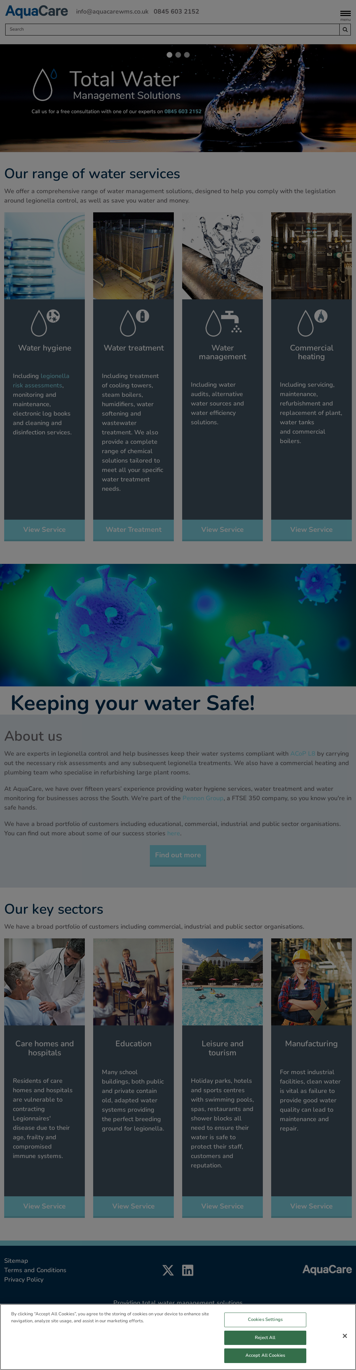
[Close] (345, 1351)
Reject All (265, 1352)
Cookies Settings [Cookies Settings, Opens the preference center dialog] (265, 1334)
